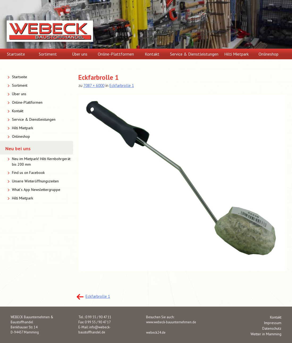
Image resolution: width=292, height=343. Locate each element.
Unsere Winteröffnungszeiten (35, 181)
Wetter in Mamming (266, 334)
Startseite (16, 54)
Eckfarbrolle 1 (121, 85)
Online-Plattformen (116, 54)
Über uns (79, 54)
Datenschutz (271, 328)
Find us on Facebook (28, 172)
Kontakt (152, 54)
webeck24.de (156, 332)
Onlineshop (268, 54)
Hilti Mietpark (236, 54)
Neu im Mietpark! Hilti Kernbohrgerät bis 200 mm (41, 161)
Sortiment (48, 54)
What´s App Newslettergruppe (36, 189)
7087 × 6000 (93, 85)
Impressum (272, 322)
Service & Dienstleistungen (194, 54)
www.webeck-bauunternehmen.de (171, 322)
